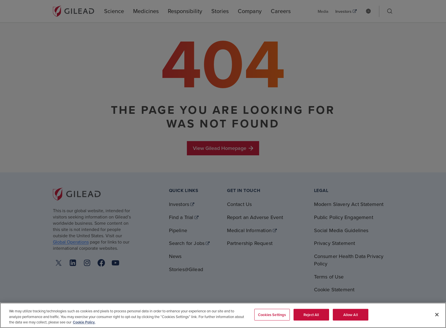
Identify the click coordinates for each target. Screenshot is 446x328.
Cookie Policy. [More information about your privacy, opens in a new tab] (84, 322)
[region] (223, 315)
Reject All (311, 314)
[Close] (437, 314)
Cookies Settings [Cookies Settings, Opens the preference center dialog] (272, 314)
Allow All (350, 314)
